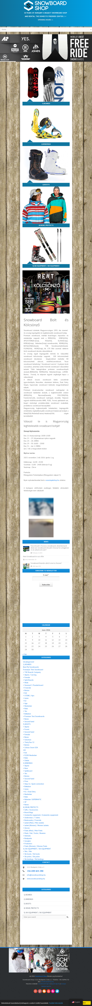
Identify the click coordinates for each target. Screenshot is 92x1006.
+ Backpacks (27, 838)
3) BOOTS (46, 185)
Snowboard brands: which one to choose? (46, 563)
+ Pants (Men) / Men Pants (32, 830)
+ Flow (25, 781)
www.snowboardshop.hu (36, 879)
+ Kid (25, 693)
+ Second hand (28, 721)
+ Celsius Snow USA (30, 747)
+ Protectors (27, 843)
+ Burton (26, 690)
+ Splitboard (27, 771)
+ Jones (26, 698)
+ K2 (24, 701)
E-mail (46, 575)
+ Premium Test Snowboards (33, 716)
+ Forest (26, 729)
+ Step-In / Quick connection (33, 784)
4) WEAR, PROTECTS (46, 225)
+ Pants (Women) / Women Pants (35, 846)
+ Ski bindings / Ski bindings (33, 859)
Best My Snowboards (31, 667)
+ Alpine (26, 727)
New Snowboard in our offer (33, 556)
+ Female (26, 677)
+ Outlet (26, 760)
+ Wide (25, 682)
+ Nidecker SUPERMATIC (32, 799)
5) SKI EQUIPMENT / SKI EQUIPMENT (46, 266)
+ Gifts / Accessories (30, 810)
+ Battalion (27, 714)
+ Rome (26, 719)
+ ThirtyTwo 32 (28, 742)
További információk (56, 1005)
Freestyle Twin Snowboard (33, 669)
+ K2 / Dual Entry (29, 792)
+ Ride (25, 708)
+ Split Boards (28, 680)
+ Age (25, 703)
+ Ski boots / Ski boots (31, 854)
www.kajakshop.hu (52, 480)
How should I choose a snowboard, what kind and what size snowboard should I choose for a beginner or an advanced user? (50, 548)
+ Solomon (27, 740)
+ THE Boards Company (32, 672)
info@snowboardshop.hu (36, 875)
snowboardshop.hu (47, 982)
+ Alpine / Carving (29, 675)
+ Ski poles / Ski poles (31, 856)
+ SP (24, 802)
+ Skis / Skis (27, 851)
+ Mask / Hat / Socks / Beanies (34, 833)
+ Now (25, 768)
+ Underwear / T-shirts (31, 817)
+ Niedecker (27, 706)
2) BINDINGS (46, 144)
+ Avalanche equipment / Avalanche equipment (40, 815)
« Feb (24, 654)
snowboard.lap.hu (44, 984)
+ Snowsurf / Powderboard (33, 685)
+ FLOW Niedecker (30, 755)
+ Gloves (26, 828)
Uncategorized (28, 662)
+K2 (24, 750)
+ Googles (27, 841)
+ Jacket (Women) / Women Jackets (36, 825)
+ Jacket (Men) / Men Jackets (33, 823)
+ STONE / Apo (28, 695)
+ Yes (25, 711)
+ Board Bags (28, 812)
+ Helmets (27, 836)
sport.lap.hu (56, 984)
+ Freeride (27, 688)
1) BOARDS (46, 103)
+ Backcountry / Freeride (32, 820)
